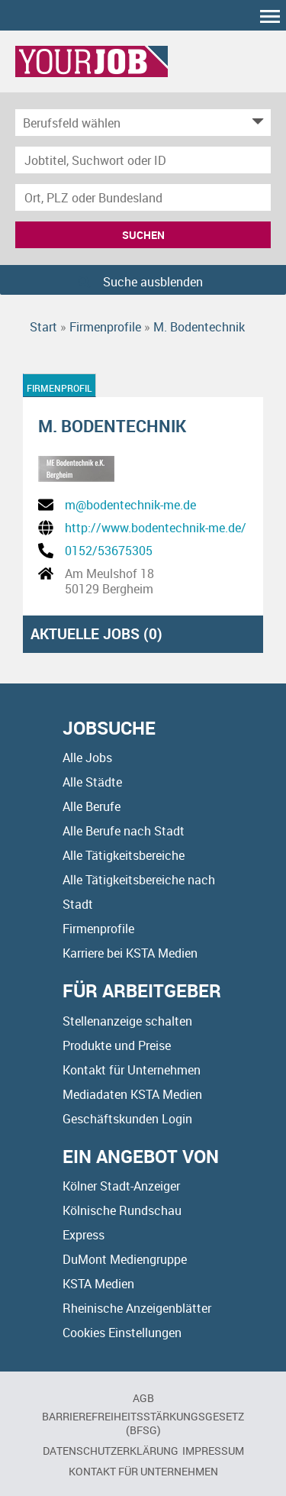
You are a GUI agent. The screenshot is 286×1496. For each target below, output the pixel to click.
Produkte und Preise (117, 1045)
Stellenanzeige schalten (127, 1021)
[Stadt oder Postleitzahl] (143, 197)
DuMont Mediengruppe (125, 1259)
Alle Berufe (92, 806)
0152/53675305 (109, 550)
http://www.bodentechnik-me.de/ (155, 528)
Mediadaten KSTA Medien (132, 1094)
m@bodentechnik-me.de (130, 505)
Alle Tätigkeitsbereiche (124, 855)
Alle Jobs (87, 757)
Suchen (143, 235)
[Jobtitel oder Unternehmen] (143, 160)
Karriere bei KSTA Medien (130, 953)
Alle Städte (92, 782)
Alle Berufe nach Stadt (124, 830)
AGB (143, 1398)
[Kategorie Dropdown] (255, 122)
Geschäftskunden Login (127, 1118)
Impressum (213, 1450)
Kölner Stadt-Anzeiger (121, 1186)
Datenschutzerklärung (110, 1450)
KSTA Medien (98, 1283)
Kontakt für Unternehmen (132, 1069)
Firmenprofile (98, 928)
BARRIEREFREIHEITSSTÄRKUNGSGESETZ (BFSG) (143, 1423)
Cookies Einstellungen (122, 1332)
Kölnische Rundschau (122, 1210)
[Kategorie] (127, 122)
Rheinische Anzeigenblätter (137, 1308)
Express (83, 1234)
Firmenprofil (59, 388)
